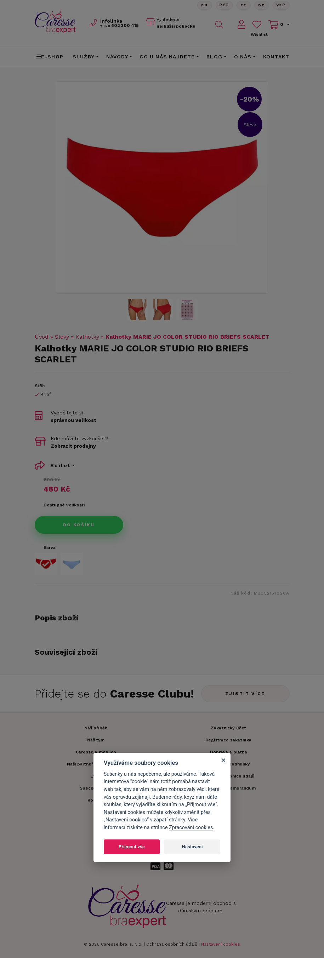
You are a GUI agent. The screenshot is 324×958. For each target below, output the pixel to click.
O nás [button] (243, 56)
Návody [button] (117, 56)
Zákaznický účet (228, 727)
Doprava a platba (228, 752)
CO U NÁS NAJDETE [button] (167, 56)
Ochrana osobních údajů (171, 944)
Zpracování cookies (191, 828)
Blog (214, 56)
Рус (224, 5)
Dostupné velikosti (64, 505)
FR (243, 5)
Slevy (62, 336)
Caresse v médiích (96, 752)
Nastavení (192, 846)
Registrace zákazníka (228, 740)
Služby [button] (84, 56)
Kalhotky (87, 336)
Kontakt (276, 56)
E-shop (49, 56)
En (204, 5)
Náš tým (95, 740)
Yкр (281, 5)
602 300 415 (119, 25)
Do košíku (79, 524)
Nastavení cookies (220, 944)
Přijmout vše (132, 846)
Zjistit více (245, 693)
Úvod (42, 336)
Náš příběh (95, 727)
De (261, 5)
